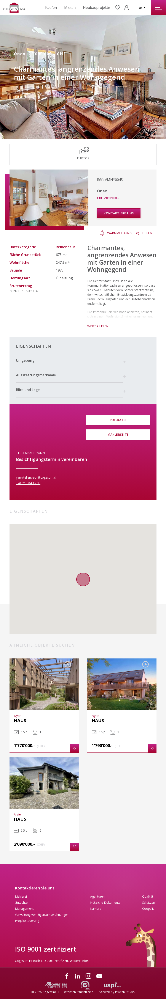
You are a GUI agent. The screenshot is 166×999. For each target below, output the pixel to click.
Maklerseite (118, 434)
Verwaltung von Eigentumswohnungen (42, 915)
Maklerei (21, 896)
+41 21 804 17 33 (28, 483)
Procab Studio (125, 992)
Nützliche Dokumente (105, 902)
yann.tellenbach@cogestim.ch (36, 477)
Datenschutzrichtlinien (77, 992)
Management (24, 908)
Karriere (95, 908)
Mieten (70, 7)
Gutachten (22, 902)
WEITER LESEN (98, 326)
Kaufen (51, 7)
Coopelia (148, 908)
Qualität (147, 896)
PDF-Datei (118, 420)
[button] (69, 360)
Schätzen (148, 902)
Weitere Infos (79, 961)
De (140, 8)
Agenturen (97, 896)
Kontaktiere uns (119, 213)
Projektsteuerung (27, 921)
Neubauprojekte (96, 7)
